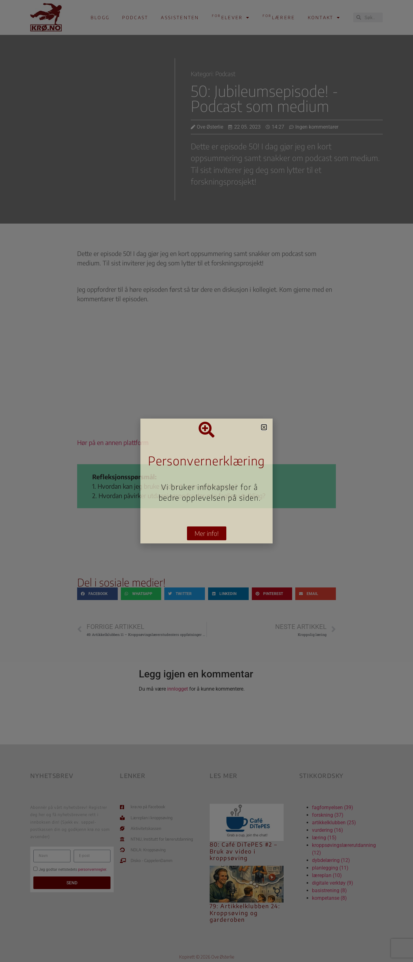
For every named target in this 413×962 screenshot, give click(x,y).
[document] (206, 481)
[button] (264, 427)
